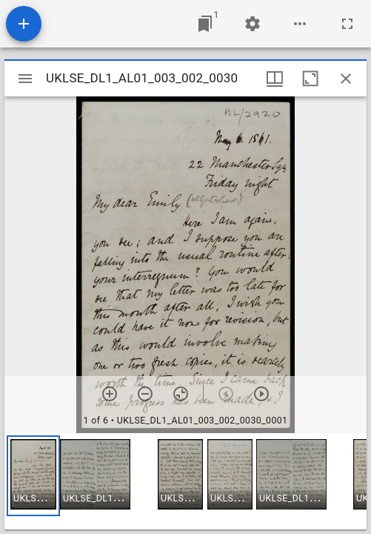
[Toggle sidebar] (25, 78)
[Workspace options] (300, 24)
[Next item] (261, 394)
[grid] (185, 481)
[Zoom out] (145, 394)
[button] (33, 475)
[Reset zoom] (180, 394)
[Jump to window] (205, 24)
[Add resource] (23, 24)
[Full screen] (347, 24)
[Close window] (346, 78)
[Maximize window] (310, 78)
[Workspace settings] (252, 24)
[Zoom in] (109, 394)
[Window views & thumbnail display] (275, 78)
